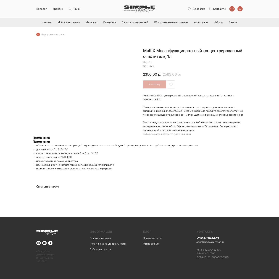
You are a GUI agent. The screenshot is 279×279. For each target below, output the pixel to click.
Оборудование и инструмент (171, 22)
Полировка (109, 22)
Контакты (219, 8)
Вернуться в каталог (53, 34)
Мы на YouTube (151, 243)
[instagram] (38, 243)
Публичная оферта (100, 249)
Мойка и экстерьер (69, 22)
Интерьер (91, 22)
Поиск (76, 8)
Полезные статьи (152, 238)
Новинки (47, 22)
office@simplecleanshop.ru (210, 241)
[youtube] (44, 243)
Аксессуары (201, 22)
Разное (233, 22)
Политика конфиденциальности (108, 243)
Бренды (58, 8)
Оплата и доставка (100, 238)
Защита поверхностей (135, 22)
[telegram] (50, 243)
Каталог (41, 8)
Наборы (218, 22)
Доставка (199, 8)
